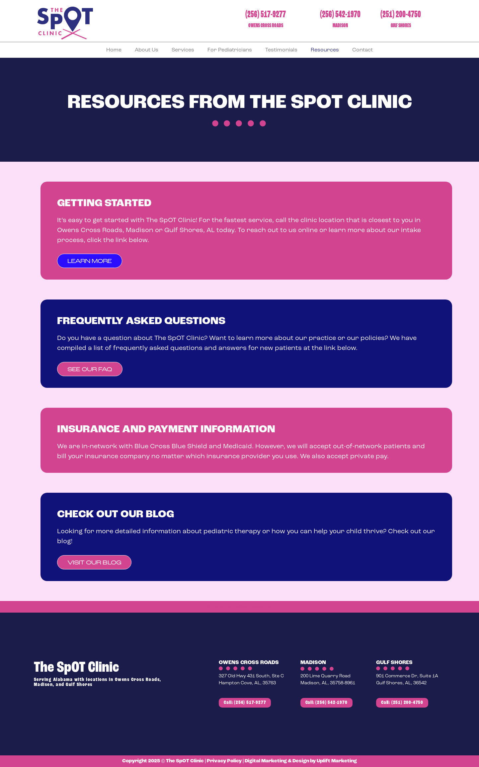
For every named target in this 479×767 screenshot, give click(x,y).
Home (113, 50)
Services (183, 50)
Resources (325, 50)
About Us (146, 50)
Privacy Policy (224, 761)
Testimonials (281, 50)
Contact (362, 50)
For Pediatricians (229, 50)
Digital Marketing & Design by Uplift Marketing (301, 761)
